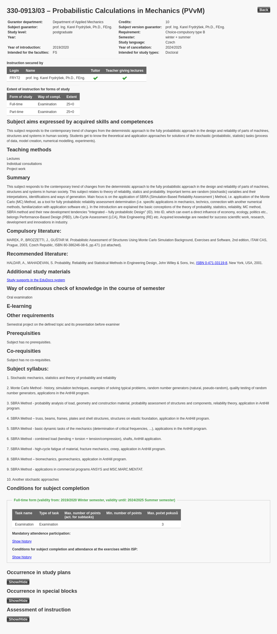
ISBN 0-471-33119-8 (211, 263)
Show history (22, 541)
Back (263, 10)
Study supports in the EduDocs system (36, 280)
